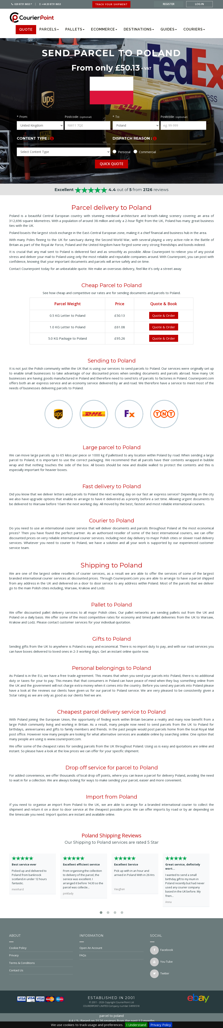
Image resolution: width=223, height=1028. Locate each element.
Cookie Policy (41, 948)
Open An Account (111, 948)
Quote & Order (163, 315)
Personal (124, 152)
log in (199, 4)
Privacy (41, 955)
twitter (159, 973)
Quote (26, 29)
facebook (161, 950)
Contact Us (41, 970)
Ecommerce (104, 29)
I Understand (136, 1025)
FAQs (111, 955)
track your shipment (111, 4)
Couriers (194, 29)
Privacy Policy (160, 1025)
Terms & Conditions (41, 963)
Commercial (147, 152)
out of (112, 189)
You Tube (161, 962)
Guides (168, 29)
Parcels (49, 29)
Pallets (74, 29)
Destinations (139, 29)
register (168, 4)
